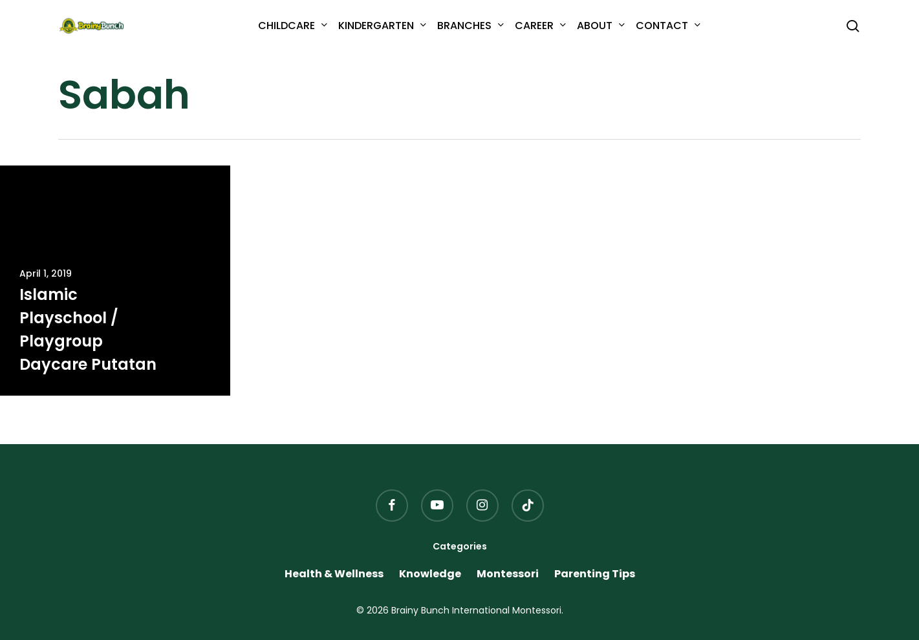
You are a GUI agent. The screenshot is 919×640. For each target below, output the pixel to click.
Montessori (508, 574)
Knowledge (430, 574)
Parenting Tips (594, 574)
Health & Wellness (334, 574)
